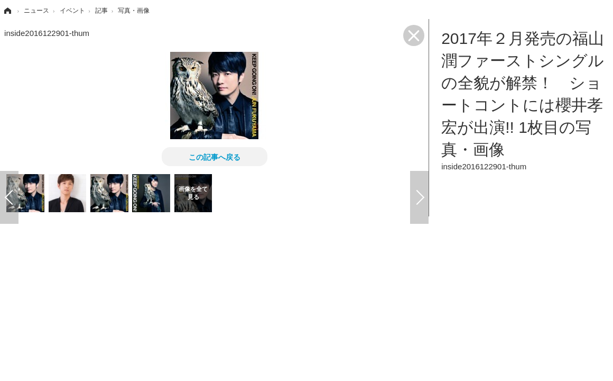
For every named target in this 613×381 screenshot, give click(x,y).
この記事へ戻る (214, 156)
